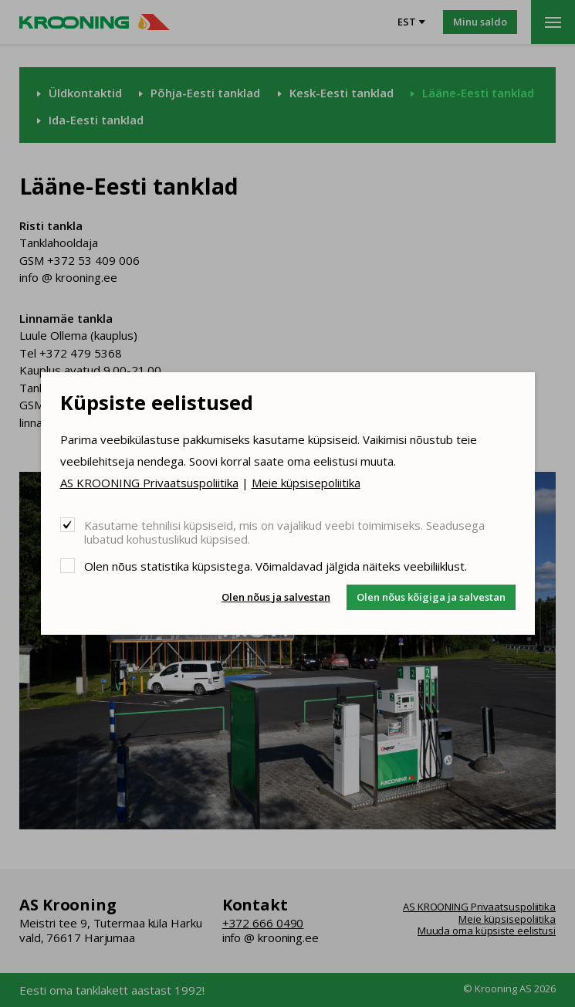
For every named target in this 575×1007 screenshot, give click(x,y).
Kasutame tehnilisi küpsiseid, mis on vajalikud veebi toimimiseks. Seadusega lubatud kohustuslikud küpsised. (284, 531)
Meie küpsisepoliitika (306, 482)
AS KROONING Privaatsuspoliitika (149, 482)
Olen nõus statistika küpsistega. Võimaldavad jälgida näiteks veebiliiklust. (275, 565)
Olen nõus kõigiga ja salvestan (431, 597)
